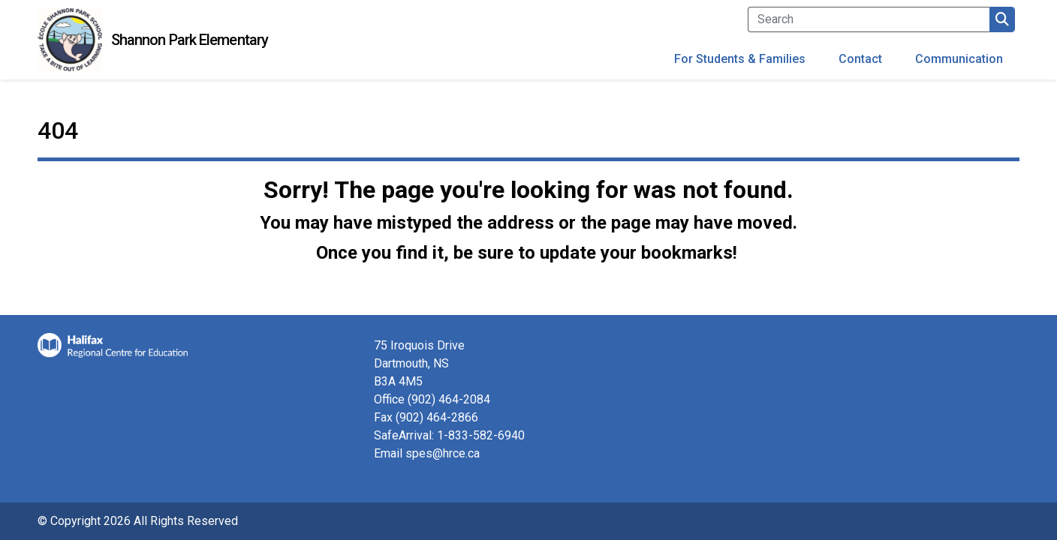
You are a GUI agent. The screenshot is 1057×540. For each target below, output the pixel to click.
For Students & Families (740, 59)
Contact (860, 59)
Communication (959, 59)
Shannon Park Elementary (189, 40)
